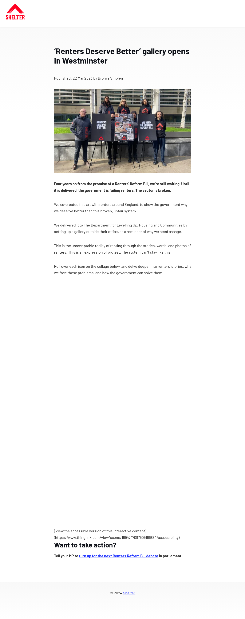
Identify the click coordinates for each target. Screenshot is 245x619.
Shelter (129, 593)
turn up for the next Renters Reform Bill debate (118, 556)
